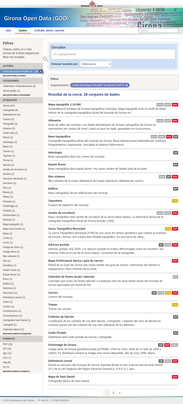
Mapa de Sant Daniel (61, 376)
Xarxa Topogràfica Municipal (66, 228)
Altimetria (54, 120)
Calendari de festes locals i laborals (71, 276)
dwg (168, 104)
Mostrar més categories (16, 95)
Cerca (179, 30)
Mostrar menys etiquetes (17, 334)
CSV (175, 201)
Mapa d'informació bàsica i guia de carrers (75, 260)
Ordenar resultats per (64, 63)
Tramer (52, 304)
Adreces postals (58, 244)
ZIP (175, 136)
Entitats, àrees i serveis (49, 30)
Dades (23, 30)
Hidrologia (55, 152)
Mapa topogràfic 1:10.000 (64, 104)
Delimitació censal (60, 360)
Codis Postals (57, 332)
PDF (175, 104)
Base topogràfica (59, 136)
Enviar (45, 59)
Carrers (53, 292)
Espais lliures (57, 164)
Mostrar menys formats (16, 371)
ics (175, 277)
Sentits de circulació (61, 212)
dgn (159, 104)
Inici (8, 30)
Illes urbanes (56, 176)
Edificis (53, 188)
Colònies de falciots (61, 316)
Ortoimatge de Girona (62, 344)
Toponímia (55, 200)
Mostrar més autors (14, 76)
